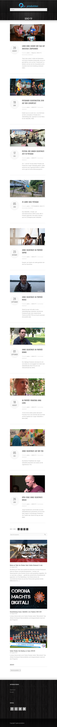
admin (28, 52)
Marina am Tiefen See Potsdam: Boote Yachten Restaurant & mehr (26, 565)
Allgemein (34, 52)
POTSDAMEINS (35, 206)
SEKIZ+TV (39, 52)
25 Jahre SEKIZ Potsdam (30, 202)
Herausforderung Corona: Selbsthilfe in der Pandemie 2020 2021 (26, 612)
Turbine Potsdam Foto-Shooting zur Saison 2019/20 (22, 651)
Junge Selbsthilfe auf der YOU (32, 451)
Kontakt (12, 692)
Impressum (12, 689)
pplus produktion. (20, 723)
